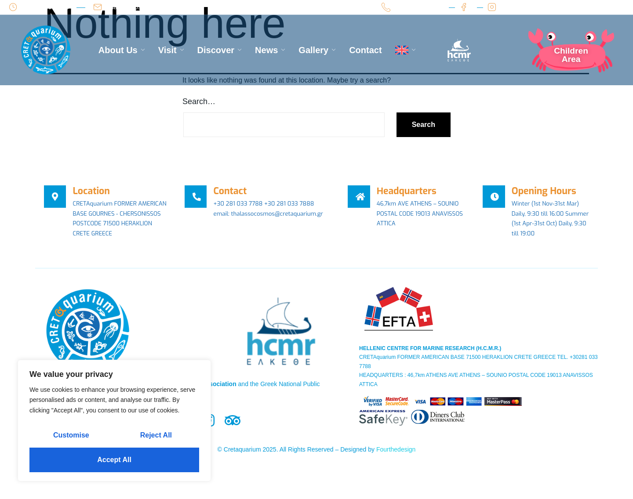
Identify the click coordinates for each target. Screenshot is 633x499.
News (270, 50)
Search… (198, 101)
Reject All (156, 435)
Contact (365, 50)
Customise (71, 435)
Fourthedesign (396, 462)
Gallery (317, 50)
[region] (114, 420)
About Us (121, 50)
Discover (219, 50)
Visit (171, 50)
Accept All (114, 459)
